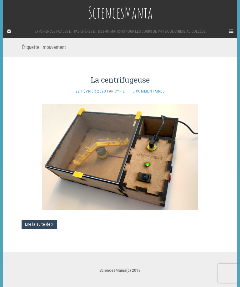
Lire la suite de (39, 224)
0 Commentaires (148, 91)
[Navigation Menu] (231, 31)
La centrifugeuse (120, 80)
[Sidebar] (9, 31)
